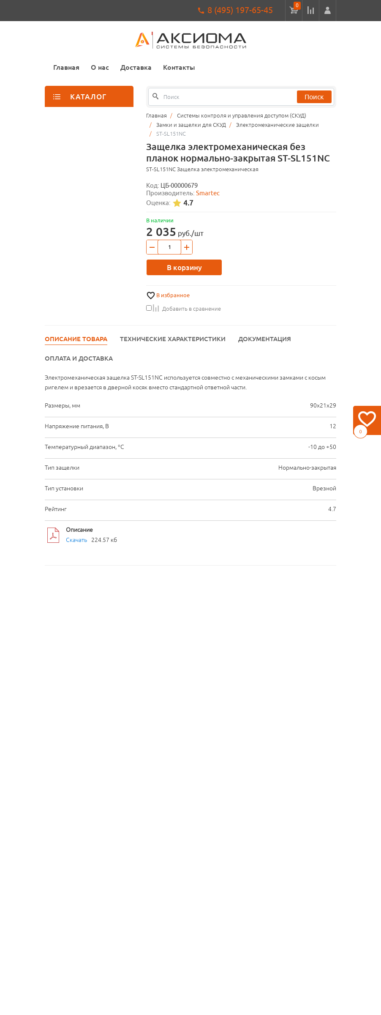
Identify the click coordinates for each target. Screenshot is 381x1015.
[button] (327, 10)
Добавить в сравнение (183, 308)
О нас (100, 67)
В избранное (173, 295)
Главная (66, 67)
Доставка (136, 67)
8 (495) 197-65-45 (240, 10)
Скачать (76, 539)
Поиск (314, 97)
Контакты (179, 67)
